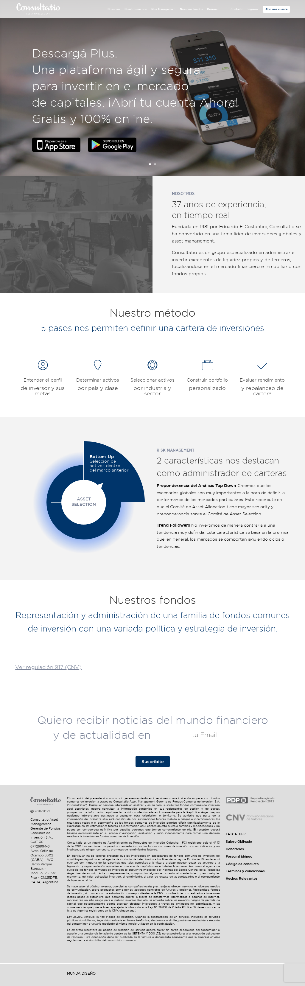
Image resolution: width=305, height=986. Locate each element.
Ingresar (253, 9)
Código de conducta (242, 864)
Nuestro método (136, 9)
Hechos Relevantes (242, 878)
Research (213, 9)
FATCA (231, 834)
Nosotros (114, 9)
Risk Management (163, 9)
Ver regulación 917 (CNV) (48, 667)
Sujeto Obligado (239, 841)
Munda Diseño (81, 973)
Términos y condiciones (245, 871)
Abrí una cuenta (276, 9)
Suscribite (152, 761)
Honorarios (235, 849)
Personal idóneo (239, 856)
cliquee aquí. (127, 910)
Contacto (237, 9)
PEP (242, 834)
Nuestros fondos (191, 9)
